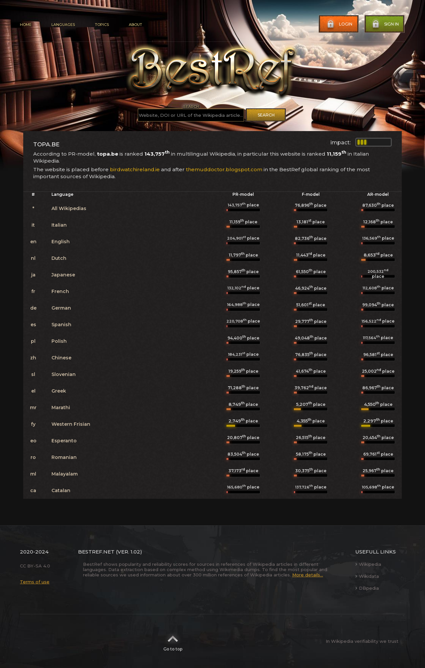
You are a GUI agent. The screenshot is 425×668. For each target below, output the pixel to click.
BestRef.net (96, 552)
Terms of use (34, 581)
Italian (59, 225)
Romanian (64, 457)
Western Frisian (70, 424)
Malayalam (64, 474)
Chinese (61, 358)
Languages (63, 24)
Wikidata (367, 576)
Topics (102, 24)
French (60, 291)
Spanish (61, 325)
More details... (307, 574)
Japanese (63, 275)
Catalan (60, 490)
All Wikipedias (68, 208)
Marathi (60, 407)
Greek (58, 391)
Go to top (173, 641)
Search (266, 114)
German (61, 308)
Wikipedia (368, 564)
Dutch (58, 258)
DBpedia (367, 588)
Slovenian (63, 374)
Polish (59, 341)
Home (26, 24)
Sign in (385, 24)
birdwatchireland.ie (135, 169)
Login (339, 24)
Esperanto (64, 441)
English (60, 242)
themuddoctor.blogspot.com (224, 169)
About (135, 24)
